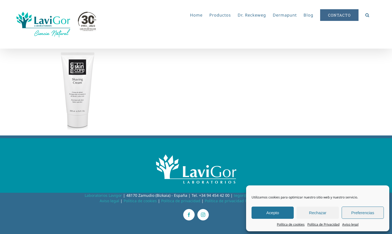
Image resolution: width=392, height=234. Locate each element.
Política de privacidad (180, 200)
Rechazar (317, 212)
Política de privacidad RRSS (229, 200)
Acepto (272, 212)
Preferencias (362, 212)
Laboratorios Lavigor (103, 195)
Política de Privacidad (323, 224)
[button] (367, 14)
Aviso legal (350, 224)
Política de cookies (291, 224)
